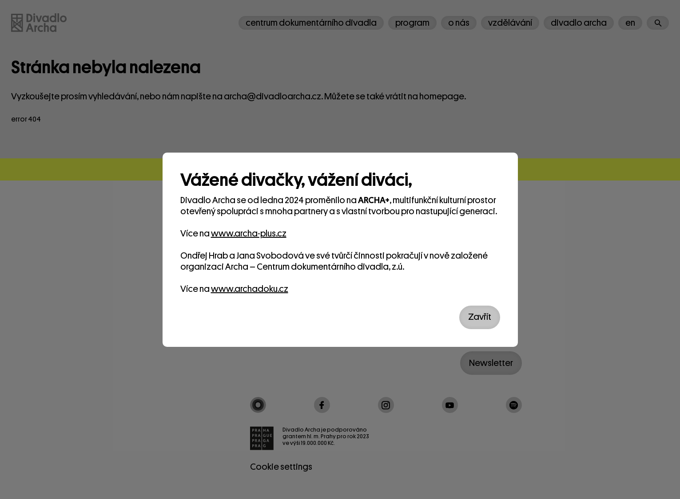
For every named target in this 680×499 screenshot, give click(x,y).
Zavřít (479, 317)
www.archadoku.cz (249, 289)
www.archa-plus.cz (248, 233)
